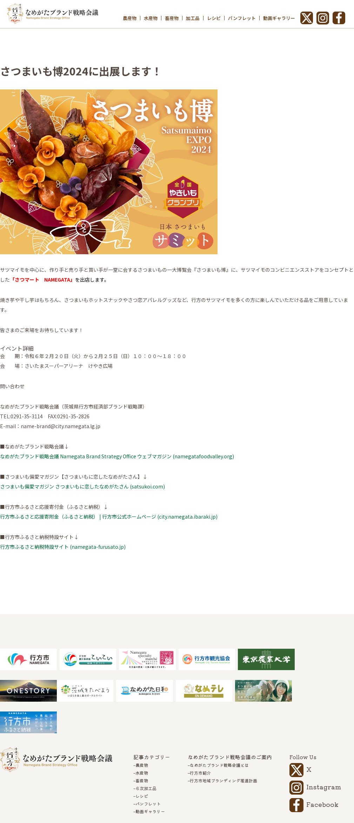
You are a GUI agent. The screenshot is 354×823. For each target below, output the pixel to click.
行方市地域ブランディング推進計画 (223, 749)
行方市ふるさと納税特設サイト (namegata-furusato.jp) (63, 546)
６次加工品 (145, 757)
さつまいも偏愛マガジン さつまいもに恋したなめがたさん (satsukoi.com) (82, 486)
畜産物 (172, 18)
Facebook (322, 772)
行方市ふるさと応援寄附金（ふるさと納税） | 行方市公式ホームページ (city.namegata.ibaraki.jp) (109, 516)
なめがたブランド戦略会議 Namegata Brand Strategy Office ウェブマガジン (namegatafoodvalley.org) (117, 456)
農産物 (129, 18)
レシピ (214, 18)
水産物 (151, 18)
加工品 (193, 18)
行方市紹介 (200, 741)
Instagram (323, 755)
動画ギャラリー (279, 18)
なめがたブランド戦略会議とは (219, 733)
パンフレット (242, 18)
